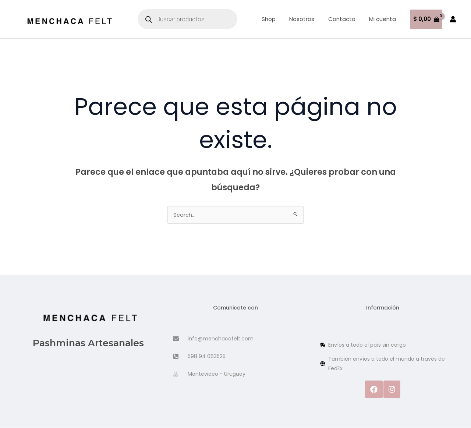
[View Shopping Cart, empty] (426, 19)
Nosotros (308, 19)
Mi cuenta (384, 19)
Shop (278, 19)
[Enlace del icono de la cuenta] (453, 19)
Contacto (346, 19)
